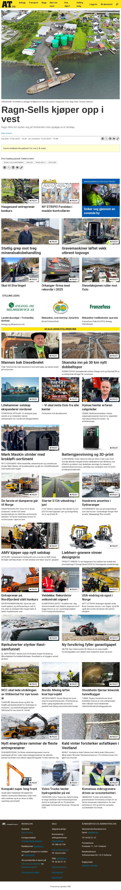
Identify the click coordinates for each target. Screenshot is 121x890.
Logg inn (93, 4)
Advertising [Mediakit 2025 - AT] (57, 877)
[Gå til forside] (8, 4)
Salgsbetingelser (59, 867)
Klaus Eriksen (27, 832)
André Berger (57, 841)
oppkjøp (52, 162)
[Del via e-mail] (114, 139)
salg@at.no (62, 858)
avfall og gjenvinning (14, 162)
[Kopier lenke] (117, 139)
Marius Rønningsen (60, 849)
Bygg (44, 2)
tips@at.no (38, 846)
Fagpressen (29, 855)
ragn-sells (40, 162)
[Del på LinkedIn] (110, 139)
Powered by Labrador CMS (60, 887)
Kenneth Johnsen (89, 865)
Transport (33, 2)
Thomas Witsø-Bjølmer (32, 841)
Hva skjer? (67, 4)
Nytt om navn (53, 4)
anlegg (29, 162)
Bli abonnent (106, 4)
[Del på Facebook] (102, 139)
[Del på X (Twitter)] (106, 139)
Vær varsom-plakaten (31, 863)
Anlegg (22, 2)
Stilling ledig (80, 4)
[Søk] (117, 4)
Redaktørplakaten (29, 867)
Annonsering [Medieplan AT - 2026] (57, 872)
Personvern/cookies (30, 872)
